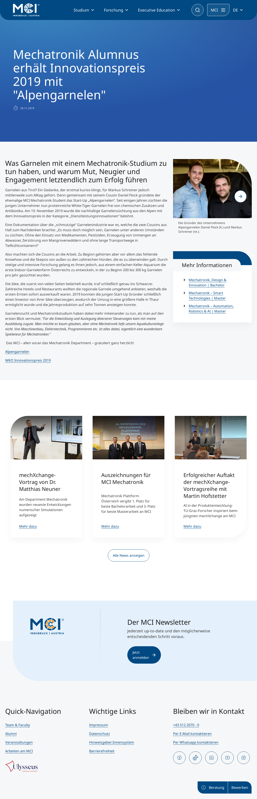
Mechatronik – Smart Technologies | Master (207, 296)
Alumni (11, 733)
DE (235, 10)
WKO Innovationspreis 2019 (28, 360)
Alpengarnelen (17, 351)
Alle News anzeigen (128, 555)
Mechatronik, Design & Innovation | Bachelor (207, 282)
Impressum (98, 725)
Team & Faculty (17, 725)
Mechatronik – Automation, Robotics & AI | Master (211, 309)
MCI (214, 10)
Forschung (113, 10)
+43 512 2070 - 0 (186, 725)
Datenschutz (99, 733)
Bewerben (239, 787)
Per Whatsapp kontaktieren (195, 742)
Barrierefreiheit (102, 751)
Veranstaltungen (19, 742)
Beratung (212, 787)
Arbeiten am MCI (19, 751)
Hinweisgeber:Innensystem (111, 742)
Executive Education (156, 10)
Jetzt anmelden (144, 655)
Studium (81, 10)
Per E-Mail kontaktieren (192, 733)
